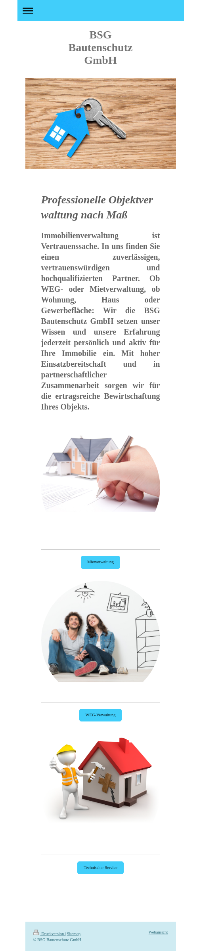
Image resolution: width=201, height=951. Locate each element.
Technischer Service (100, 867)
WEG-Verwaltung (101, 715)
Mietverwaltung (100, 562)
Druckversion (49, 934)
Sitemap (73, 934)
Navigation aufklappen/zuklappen (100, 10)
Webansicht (158, 932)
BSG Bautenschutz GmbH (101, 47)
